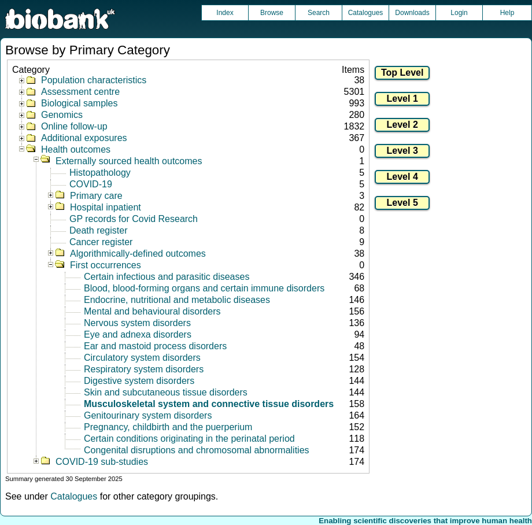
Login (458, 13)
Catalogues (365, 13)
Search (319, 13)
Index (224, 13)
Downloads (412, 13)
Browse (271, 13)
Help (507, 13)
